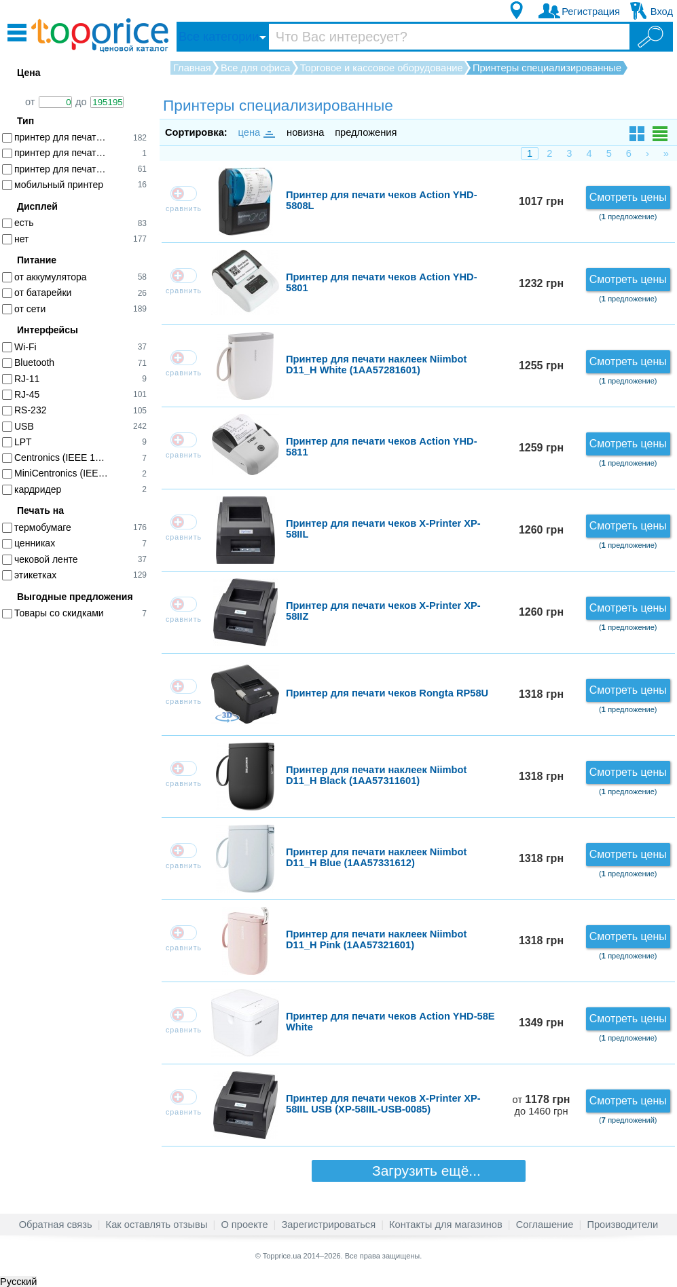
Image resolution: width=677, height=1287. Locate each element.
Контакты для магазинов (445, 1224)
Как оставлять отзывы (157, 1224)
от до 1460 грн (541, 1105)
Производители (622, 1224)
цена (256, 132)
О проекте (244, 1224)
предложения (366, 132)
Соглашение (545, 1224)
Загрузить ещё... (418, 1170)
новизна (305, 132)
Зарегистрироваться (328, 1224)
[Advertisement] (81, 839)
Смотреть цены (628, 197)
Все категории (219, 36)
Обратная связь (55, 1224)
